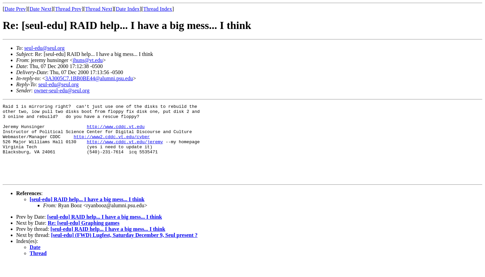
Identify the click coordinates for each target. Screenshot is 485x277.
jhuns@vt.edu (88, 60)
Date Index (128, 9)
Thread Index (157, 9)
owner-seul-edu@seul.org (62, 90)
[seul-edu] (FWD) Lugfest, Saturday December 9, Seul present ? (124, 250)
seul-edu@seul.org (44, 48)
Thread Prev (68, 9)
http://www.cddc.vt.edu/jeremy (125, 150)
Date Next (41, 9)
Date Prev (15, 9)
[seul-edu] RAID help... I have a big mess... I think (87, 214)
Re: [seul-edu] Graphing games (84, 238)
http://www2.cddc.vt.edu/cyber (112, 144)
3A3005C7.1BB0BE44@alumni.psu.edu (89, 78)
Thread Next (98, 9)
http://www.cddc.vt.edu (116, 131)
